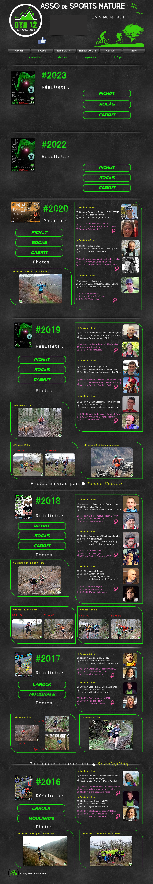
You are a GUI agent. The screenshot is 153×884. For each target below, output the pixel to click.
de (65, 7)
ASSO (50, 6)
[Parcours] (62, 57)
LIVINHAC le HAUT (108, 17)
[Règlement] (90, 57)
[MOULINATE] (42, 694)
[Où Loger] (117, 57)
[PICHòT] (107, 93)
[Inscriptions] (35, 57)
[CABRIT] (107, 115)
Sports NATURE (97, 6)
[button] (68, 25)
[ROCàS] (107, 104)
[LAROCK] (42, 684)
